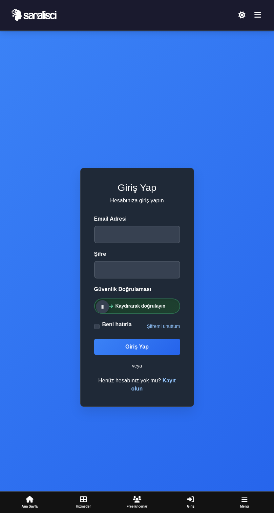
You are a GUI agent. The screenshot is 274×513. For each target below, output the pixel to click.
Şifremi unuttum (163, 326)
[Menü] (258, 15)
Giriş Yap (137, 347)
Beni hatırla (117, 324)
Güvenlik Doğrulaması (122, 289)
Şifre (100, 254)
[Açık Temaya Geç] (242, 15)
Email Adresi (110, 219)
